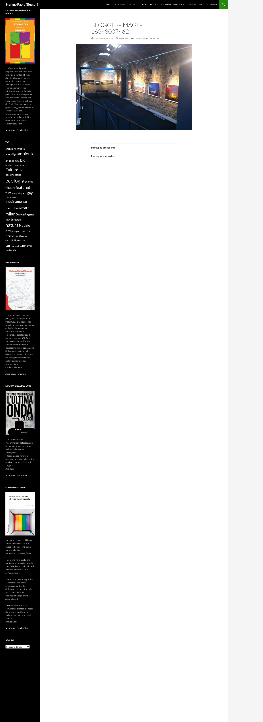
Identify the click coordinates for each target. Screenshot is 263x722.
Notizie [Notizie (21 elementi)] (24, 225)
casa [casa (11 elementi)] (21, 165)
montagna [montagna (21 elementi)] (26, 214)
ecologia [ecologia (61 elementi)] (14, 180)
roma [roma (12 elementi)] (24, 236)
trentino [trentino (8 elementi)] (18, 246)
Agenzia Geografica (171, 4)
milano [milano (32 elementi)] (11, 213)
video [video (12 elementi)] (14, 250)
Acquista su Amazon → (16, 475)
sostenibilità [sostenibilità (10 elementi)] (11, 240)
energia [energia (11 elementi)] (29, 181)
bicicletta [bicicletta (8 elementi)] (9, 165)
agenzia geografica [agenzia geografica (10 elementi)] (15, 148)
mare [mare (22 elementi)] (25, 207)
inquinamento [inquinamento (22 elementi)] (16, 201)
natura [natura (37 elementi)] (12, 225)
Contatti (212, 4)
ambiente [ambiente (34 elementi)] (26, 153)
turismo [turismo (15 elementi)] (27, 245)
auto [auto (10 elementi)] (17, 161)
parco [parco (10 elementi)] (19, 231)
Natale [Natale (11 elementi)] (17, 219)
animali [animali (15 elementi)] (9, 160)
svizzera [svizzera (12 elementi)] (22, 240)
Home (108, 4)
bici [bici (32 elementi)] (23, 160)
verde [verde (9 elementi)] (8, 250)
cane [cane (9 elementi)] (16, 165)
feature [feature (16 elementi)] (10, 188)
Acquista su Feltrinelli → (16, 130)
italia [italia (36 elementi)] (10, 207)
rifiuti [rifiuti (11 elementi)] (17, 236)
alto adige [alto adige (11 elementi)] (10, 154)
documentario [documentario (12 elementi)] (13, 174)
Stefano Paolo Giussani (21, 4)
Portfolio (147, 4)
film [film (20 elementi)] (8, 193)
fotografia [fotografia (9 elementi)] (16, 193)
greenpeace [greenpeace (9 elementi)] (10, 197)
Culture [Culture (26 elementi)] (11, 169)
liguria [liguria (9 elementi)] (18, 208)
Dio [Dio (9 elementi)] (20, 170)
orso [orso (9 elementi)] (14, 231)
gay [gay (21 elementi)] (30, 193)
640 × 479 (123, 38)
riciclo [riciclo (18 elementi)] (9, 236)
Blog (132, 4)
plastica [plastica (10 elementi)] (26, 231)
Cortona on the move (146, 38)
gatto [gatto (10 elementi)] (24, 193)
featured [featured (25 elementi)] (23, 187)
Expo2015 (120, 4)
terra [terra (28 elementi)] (9, 245)
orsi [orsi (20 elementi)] (8, 231)
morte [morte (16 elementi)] (9, 219)
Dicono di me (196, 4)
